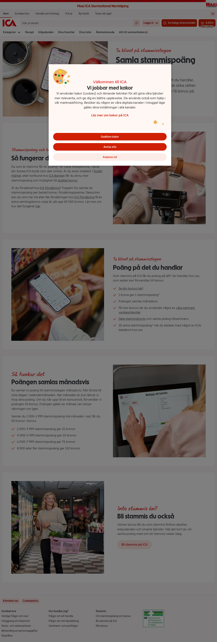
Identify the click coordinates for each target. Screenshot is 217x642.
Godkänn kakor (110, 136)
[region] (110, 115)
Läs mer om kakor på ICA (110, 115)
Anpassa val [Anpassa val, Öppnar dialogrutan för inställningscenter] (110, 157)
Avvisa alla (110, 147)
